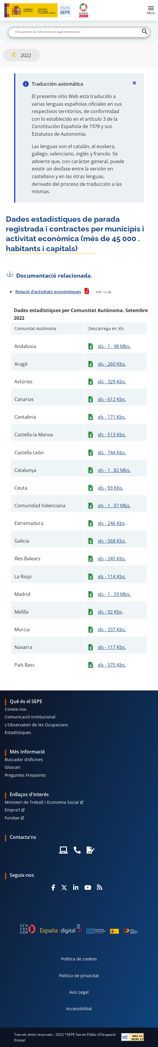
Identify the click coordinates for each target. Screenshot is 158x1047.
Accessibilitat (79, 1008)
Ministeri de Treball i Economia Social (42, 802)
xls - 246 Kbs (111, 523)
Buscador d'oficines (24, 759)
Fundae (12, 818)
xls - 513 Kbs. (112, 434)
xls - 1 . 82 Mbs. (114, 470)
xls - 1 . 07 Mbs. (114, 505)
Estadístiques (18, 732)
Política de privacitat (79, 975)
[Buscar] (79, 31)
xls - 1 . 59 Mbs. (114, 594)
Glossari (13, 767)
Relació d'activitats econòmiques (48, 291)
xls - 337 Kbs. (112, 629)
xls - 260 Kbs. (112, 364)
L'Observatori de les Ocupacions (36, 725)
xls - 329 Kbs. (112, 381)
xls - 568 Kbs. (112, 541)
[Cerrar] (134, 82)
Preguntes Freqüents (25, 775)
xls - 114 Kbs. (112, 576)
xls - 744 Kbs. (112, 452)
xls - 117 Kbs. (112, 647)
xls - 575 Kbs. (112, 665)
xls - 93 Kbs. (110, 488)
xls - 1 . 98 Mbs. (114, 346)
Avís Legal (79, 992)
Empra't (12, 810)
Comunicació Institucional (30, 717)
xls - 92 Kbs (110, 612)
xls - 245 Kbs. (112, 558)
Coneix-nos (15, 709)
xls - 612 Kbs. (112, 399)
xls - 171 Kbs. (112, 417)
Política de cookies (79, 959)
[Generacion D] (79, 929)
